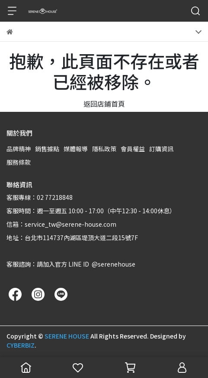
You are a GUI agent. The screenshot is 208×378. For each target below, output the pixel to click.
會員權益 (133, 148)
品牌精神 (18, 148)
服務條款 (18, 162)
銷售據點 (47, 148)
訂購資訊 (161, 148)
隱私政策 (104, 148)
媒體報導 (76, 148)
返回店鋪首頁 (104, 103)
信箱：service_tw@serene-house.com (61, 224)
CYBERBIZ (20, 345)
